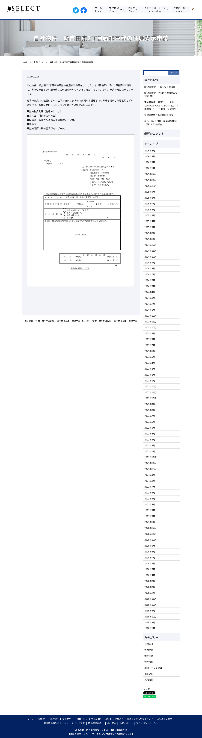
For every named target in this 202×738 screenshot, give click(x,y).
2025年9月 (149, 191)
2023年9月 (149, 333)
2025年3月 (149, 227)
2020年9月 (149, 545)
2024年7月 (149, 274)
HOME (24, 62)
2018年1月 (149, 628)
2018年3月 (149, 622)
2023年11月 (150, 321)
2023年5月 (149, 356)
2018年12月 (150, 616)
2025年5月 (149, 215)
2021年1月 (149, 522)
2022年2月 (149, 445)
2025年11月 (150, 180)
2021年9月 (149, 474)
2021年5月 (149, 498)
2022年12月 (150, 386)
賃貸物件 (148, 679)
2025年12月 (150, 174)
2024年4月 (149, 292)
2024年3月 (149, 297)
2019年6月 (149, 610)
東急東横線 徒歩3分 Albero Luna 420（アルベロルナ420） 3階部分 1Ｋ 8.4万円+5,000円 (161, 105)
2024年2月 (149, 303)
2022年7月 (149, 415)
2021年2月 (149, 516)
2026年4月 (149, 150)
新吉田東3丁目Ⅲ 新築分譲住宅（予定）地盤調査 (160, 122)
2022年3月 (149, 439)
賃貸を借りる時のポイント (140, 718)
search (194, 9)
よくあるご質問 (164, 718)
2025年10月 (150, 185)
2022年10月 (150, 398)
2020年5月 (149, 569)
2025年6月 (149, 209)
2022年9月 (149, 404)
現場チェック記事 (153, 667)
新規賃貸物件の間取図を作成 (158, 115)
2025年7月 (149, 203)
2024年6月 (149, 280)
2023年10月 (150, 327)
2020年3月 (149, 581)
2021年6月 (149, 492)
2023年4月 (149, 362)
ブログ (131, 9)
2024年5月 (149, 286)
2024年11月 (150, 250)
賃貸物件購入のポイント (56, 723)
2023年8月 (149, 339)
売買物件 (148, 650)
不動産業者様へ (96, 723)
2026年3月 (149, 156)
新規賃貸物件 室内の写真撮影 (159, 86)
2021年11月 (150, 463)
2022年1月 (149, 451)
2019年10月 (150, 604)
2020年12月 (150, 528)
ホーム (98, 9)
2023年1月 (149, 380)
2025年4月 (149, 221)
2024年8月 (149, 268)
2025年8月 (149, 197)
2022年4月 (149, 433)
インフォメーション (155, 9)
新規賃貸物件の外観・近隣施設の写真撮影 (161, 94)
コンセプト (117, 718)
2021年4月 (149, 504)
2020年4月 (149, 575)
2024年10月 (150, 256)
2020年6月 (149, 563)
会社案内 (111, 723)
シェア (146, 689)
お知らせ (148, 644)
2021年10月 (150, 469)
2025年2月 (149, 233)
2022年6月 (149, 421)
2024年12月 (150, 244)
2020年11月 (150, 533)
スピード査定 (78, 723)
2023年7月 (149, 345)
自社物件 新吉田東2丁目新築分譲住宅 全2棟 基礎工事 (52, 321)
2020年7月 (149, 557)
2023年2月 (149, 374)
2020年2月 (149, 587)
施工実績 (148, 656)
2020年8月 (149, 551)
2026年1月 (149, 168)
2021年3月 (149, 510)
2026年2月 (149, 162)
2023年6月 (149, 351)
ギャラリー (67, 718)
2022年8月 (149, 410)
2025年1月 (149, 239)
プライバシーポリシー (147, 723)
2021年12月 (150, 457)
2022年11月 (150, 392)
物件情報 (114, 9)
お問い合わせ (180, 9)
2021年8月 (149, 480)
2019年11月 (150, 598)
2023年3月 (149, 368)
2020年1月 (149, 592)
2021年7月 (149, 486)
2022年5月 (149, 427)
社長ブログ (38, 62)
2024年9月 (149, 262)
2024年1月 (149, 309)
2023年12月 (150, 315)
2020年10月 (150, 539)
